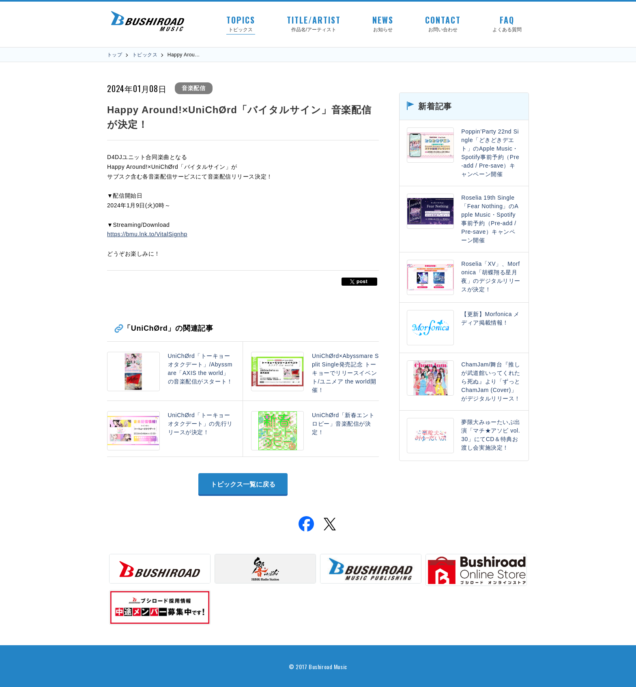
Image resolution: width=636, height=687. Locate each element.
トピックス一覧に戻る (243, 484)
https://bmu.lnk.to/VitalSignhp (147, 234)
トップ (114, 55)
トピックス (144, 55)
